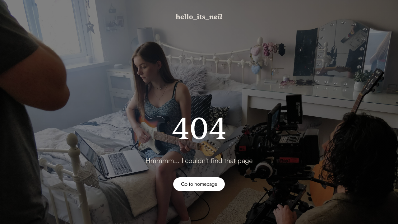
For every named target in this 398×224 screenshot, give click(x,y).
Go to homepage (199, 184)
